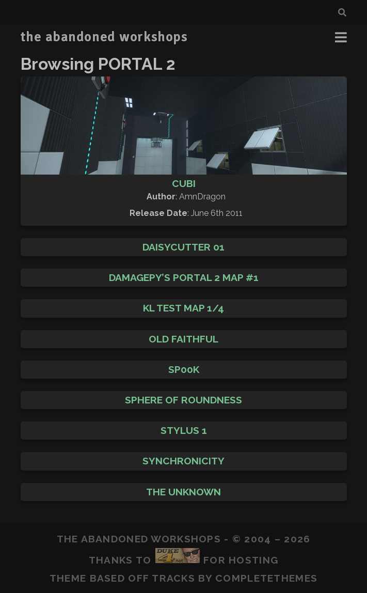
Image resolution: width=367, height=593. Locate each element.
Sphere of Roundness (183, 399)
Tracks (173, 578)
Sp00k (183, 369)
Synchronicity (183, 460)
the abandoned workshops (103, 37)
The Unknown (183, 491)
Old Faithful (183, 339)
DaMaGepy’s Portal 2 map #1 (184, 277)
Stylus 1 (184, 430)
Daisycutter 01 (183, 247)
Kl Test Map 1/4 (183, 308)
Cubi (184, 183)
